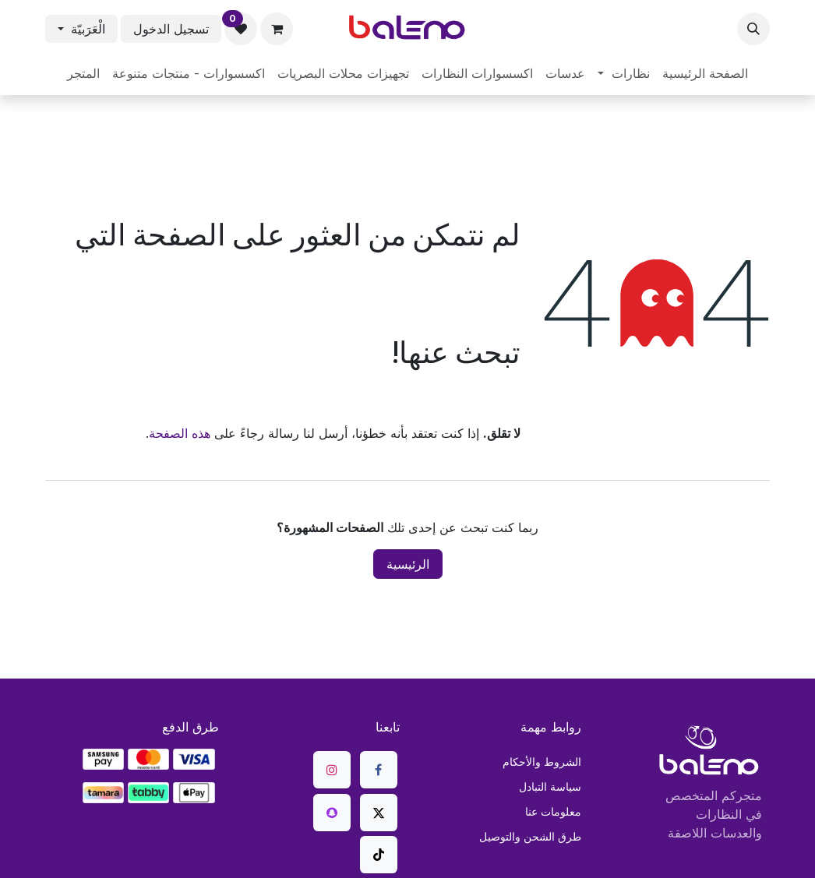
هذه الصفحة (179, 433)
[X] (378, 812)
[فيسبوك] (378, 769)
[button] (753, 28)
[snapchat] (332, 812)
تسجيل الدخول (171, 29)
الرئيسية (407, 564)
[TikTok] (378, 854)
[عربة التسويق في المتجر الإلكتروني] (276, 28)
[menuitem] (705, 73)
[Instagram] (332, 769)
